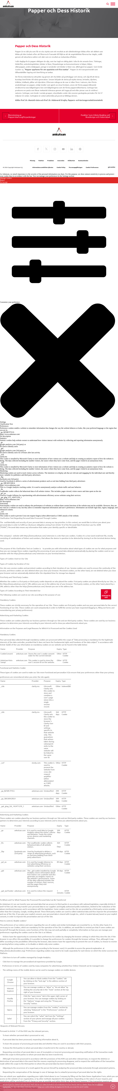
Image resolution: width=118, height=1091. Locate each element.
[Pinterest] (80, 149)
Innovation (60, 160)
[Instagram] (55, 149)
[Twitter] (46, 149)
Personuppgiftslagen (75, 167)
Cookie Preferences (92, 167)
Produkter (50, 160)
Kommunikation (83, 160)
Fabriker (41, 160)
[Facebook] (38, 149)
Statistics (3, 438)
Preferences (4, 426)
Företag (32, 160)
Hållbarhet (71, 160)
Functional (4, 503)
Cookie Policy (61, 167)
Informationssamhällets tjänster (42, 167)
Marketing (4, 471)
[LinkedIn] (71, 149)
